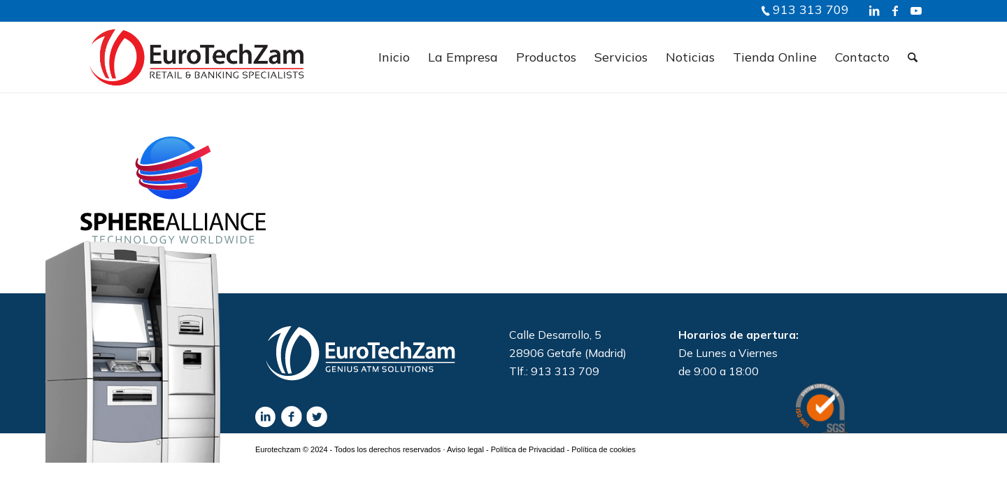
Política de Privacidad (528, 449)
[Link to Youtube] (916, 10)
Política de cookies (603, 449)
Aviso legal (465, 449)
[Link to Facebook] (895, 10)
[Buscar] (913, 57)
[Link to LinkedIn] (874, 10)
